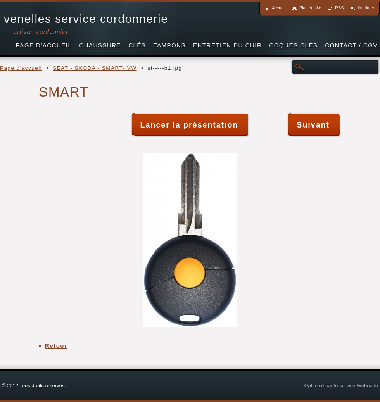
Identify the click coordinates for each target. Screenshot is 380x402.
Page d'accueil (21, 68)
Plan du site (310, 7)
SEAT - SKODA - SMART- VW (95, 68)
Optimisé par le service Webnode (341, 385)
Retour (56, 345)
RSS (339, 7)
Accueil (278, 7)
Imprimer (366, 7)
